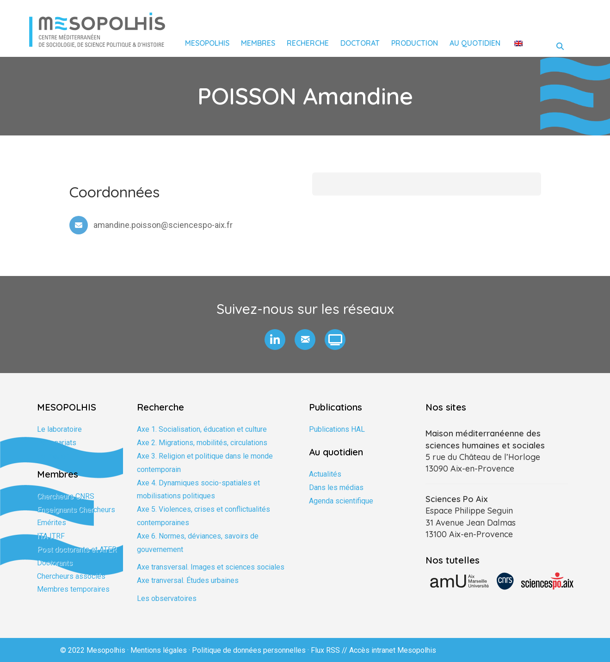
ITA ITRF (51, 536)
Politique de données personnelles (249, 650)
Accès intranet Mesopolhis (392, 650)
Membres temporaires (73, 589)
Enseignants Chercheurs (76, 509)
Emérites (51, 522)
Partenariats (56, 442)
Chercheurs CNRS (65, 496)
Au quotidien (475, 43)
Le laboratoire (59, 429)
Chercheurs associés (71, 576)
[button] (275, 339)
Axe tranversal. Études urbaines (188, 580)
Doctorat (360, 43)
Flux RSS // (330, 650)
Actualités (325, 474)
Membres (258, 43)
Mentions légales (158, 650)
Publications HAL (337, 429)
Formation (53, 456)
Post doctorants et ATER (77, 549)
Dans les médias (336, 487)
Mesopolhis (207, 43)
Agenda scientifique (341, 500)
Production (414, 43)
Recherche (308, 43)
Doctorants (55, 562)
